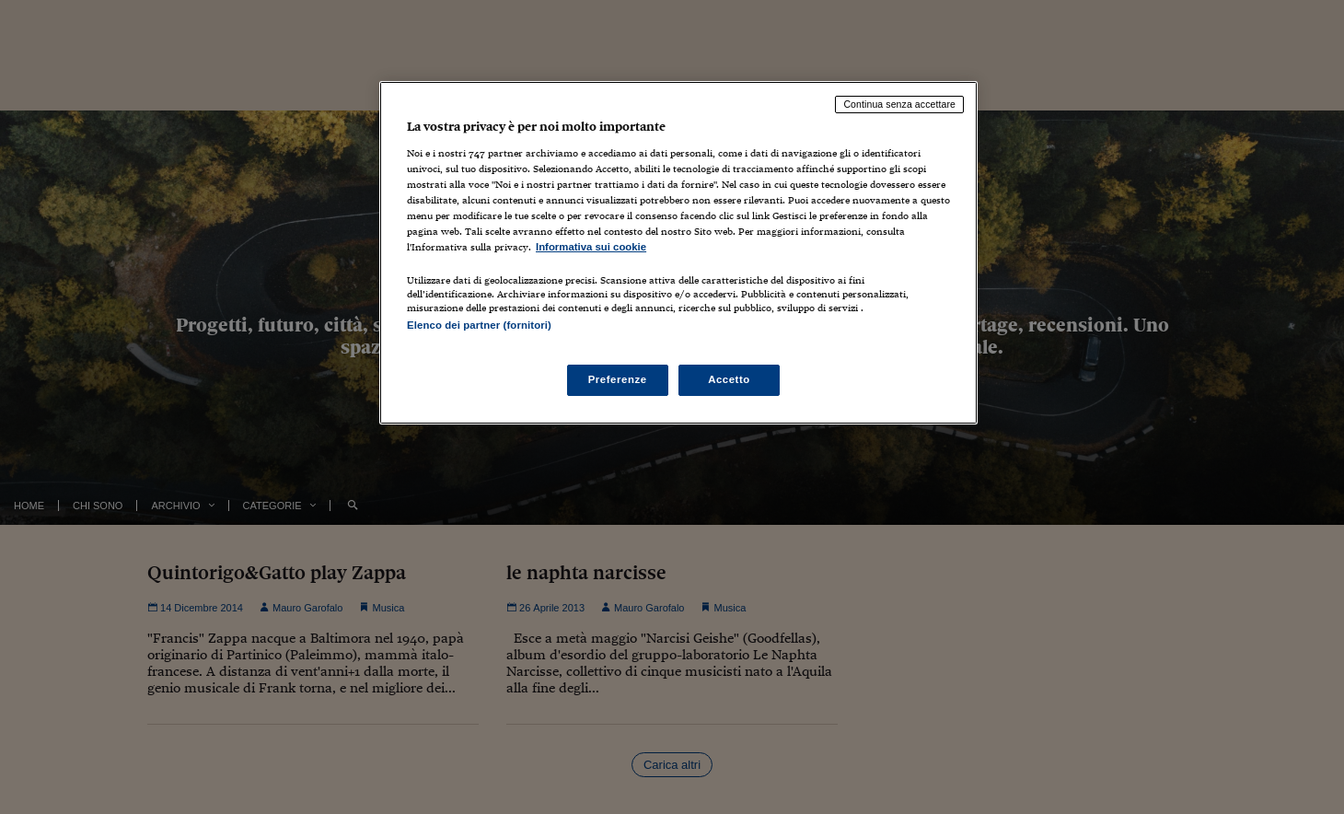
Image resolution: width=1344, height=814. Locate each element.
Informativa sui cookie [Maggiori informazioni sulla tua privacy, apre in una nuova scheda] (591, 246)
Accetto (729, 379)
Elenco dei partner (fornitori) (479, 325)
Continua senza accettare (899, 104)
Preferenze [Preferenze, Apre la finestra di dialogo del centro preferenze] (617, 379)
